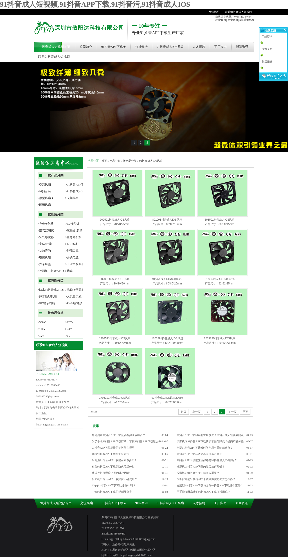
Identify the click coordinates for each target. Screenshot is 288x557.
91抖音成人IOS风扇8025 (167, 279)
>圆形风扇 (44, 204)
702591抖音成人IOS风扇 (115, 219)
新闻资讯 (242, 47)
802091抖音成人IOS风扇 (115, 279)
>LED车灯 (72, 244)
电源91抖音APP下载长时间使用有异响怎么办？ (205, 447)
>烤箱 (69, 271)
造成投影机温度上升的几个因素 (111, 472)
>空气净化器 (46, 237)
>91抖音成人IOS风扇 (78, 191)
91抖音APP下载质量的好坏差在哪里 (113, 447)
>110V (42, 329)
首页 (104, 160)
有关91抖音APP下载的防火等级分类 (113, 466)
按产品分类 (55, 175)
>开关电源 (72, 257)
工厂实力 (220, 47)
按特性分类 (55, 280)
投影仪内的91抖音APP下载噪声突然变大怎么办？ (206, 479)
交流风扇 (86, 503)
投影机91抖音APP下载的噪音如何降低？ (201, 466)
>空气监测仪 (46, 230)
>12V (41, 335)
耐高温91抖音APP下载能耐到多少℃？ (114, 460)
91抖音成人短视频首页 (54, 47)
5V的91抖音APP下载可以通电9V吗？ (114, 485)
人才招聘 (199, 47)
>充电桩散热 (46, 223)
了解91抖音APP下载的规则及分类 (112, 491)
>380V (42, 322)
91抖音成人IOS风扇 (170, 47)
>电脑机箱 (44, 257)
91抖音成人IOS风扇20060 (167, 397)
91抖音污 (141, 47)
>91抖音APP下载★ (77, 184)
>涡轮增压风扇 (74, 289)
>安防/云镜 (45, 244)
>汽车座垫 (44, 264)
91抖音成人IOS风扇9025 (220, 279)
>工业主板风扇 (74, 264)
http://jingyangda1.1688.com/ (52, 424)
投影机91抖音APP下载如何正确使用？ (114, 479)
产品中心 (115, 160)
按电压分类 (55, 313)
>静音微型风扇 (47, 296)
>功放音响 (44, 250)
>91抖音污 (44, 191)
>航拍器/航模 (73, 230)
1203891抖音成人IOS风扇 (167, 338)
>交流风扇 (44, 184)
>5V (67, 335)
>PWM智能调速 (75, 303)
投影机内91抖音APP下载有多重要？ (198, 472)
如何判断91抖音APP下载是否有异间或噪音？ (118, 435)
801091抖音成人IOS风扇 (167, 219)
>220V (69, 322)
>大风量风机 (73, 296)
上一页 (196, 411)
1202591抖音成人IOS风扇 (114, 338)
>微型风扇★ (46, 198)
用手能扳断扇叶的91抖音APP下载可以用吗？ (203, 491)
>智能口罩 (72, 250)
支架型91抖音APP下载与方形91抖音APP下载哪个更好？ (210, 485)
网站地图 (214, 11)
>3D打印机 (72, 223)
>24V (68, 329)
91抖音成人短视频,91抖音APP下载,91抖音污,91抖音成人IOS (95, 4)
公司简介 (86, 47)
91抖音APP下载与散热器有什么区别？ (199, 454)
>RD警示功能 (46, 303)
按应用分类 (55, 214)
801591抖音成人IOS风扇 (220, 219)
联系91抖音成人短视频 (238, 11)
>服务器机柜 (73, 237)
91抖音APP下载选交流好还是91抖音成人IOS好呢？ (207, 460)
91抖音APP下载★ (113, 47)
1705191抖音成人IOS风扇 (114, 397)
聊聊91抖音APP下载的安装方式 (110, 454)
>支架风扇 (72, 198)
